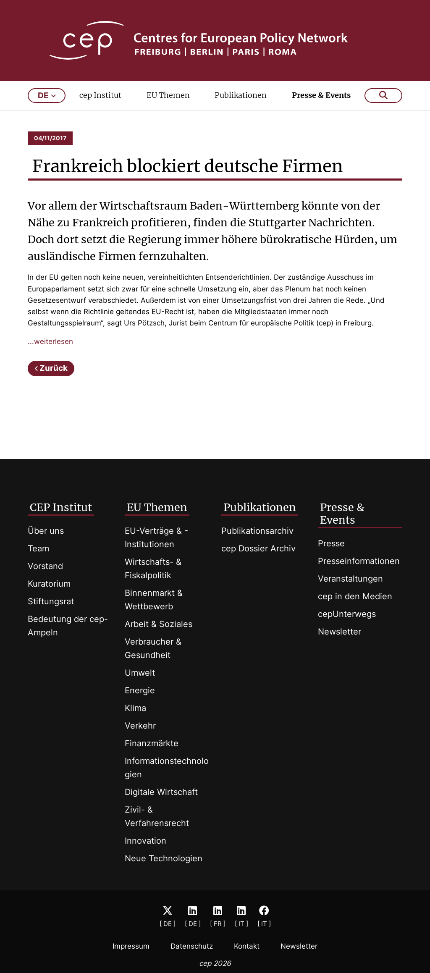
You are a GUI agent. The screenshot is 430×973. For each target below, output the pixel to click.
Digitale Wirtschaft (161, 792)
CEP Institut (61, 507)
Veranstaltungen (350, 579)
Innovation (145, 841)
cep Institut (100, 95)
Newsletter (339, 632)
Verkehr (140, 726)
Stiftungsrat (51, 601)
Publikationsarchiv (257, 531)
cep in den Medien (355, 596)
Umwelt (140, 673)
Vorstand (45, 566)
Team (38, 548)
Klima (135, 708)
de (47, 95)
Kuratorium (49, 584)
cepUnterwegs (347, 614)
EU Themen (168, 95)
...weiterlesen (50, 341)
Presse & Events (321, 95)
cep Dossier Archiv (258, 548)
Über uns (46, 531)
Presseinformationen (359, 561)
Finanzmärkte (151, 743)
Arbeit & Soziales (158, 624)
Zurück (53, 368)
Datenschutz (191, 946)
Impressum (131, 946)
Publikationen (241, 95)
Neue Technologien (163, 858)
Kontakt (247, 946)
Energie (140, 690)
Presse (331, 543)
